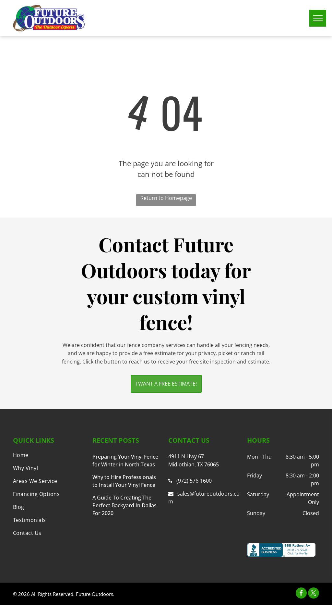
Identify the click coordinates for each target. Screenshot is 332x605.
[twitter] (313, 593)
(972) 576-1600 (194, 480)
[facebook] (301, 593)
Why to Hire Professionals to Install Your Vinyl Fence (124, 481)
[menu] (317, 18)
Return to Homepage (166, 198)
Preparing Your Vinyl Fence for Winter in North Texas (125, 460)
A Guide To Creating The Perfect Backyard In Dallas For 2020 (124, 505)
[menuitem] (49, 455)
